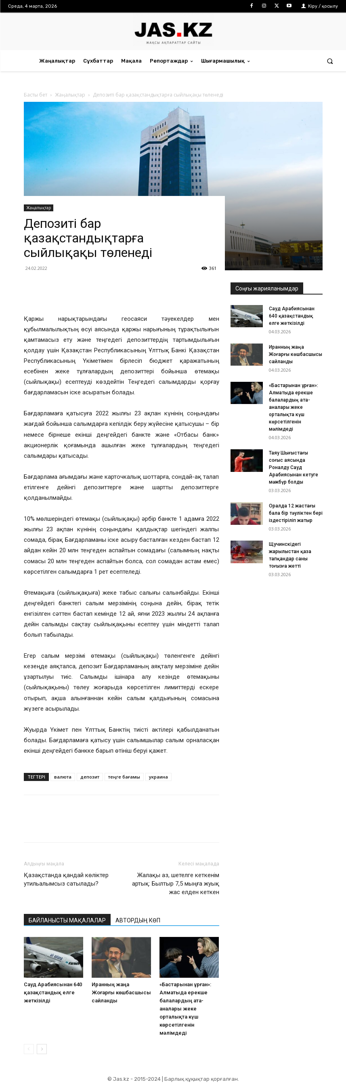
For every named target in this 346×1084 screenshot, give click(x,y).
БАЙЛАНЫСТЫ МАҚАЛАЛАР (67, 920)
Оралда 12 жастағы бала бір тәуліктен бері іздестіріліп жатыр (296, 513)
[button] (330, 61)
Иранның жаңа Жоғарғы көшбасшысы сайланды (121, 992)
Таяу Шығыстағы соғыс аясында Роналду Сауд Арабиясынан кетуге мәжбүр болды (293, 467)
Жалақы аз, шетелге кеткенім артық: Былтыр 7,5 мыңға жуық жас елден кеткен (175, 883)
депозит (89, 777)
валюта (62, 777)
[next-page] (42, 1049)
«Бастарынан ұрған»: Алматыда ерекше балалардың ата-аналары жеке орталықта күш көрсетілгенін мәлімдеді (185, 1008)
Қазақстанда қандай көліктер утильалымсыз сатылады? (66, 879)
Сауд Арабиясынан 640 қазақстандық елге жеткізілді (53, 992)
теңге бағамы (124, 777)
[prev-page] (29, 1049)
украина (158, 777)
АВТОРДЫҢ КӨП (137, 920)
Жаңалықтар (38, 207)
